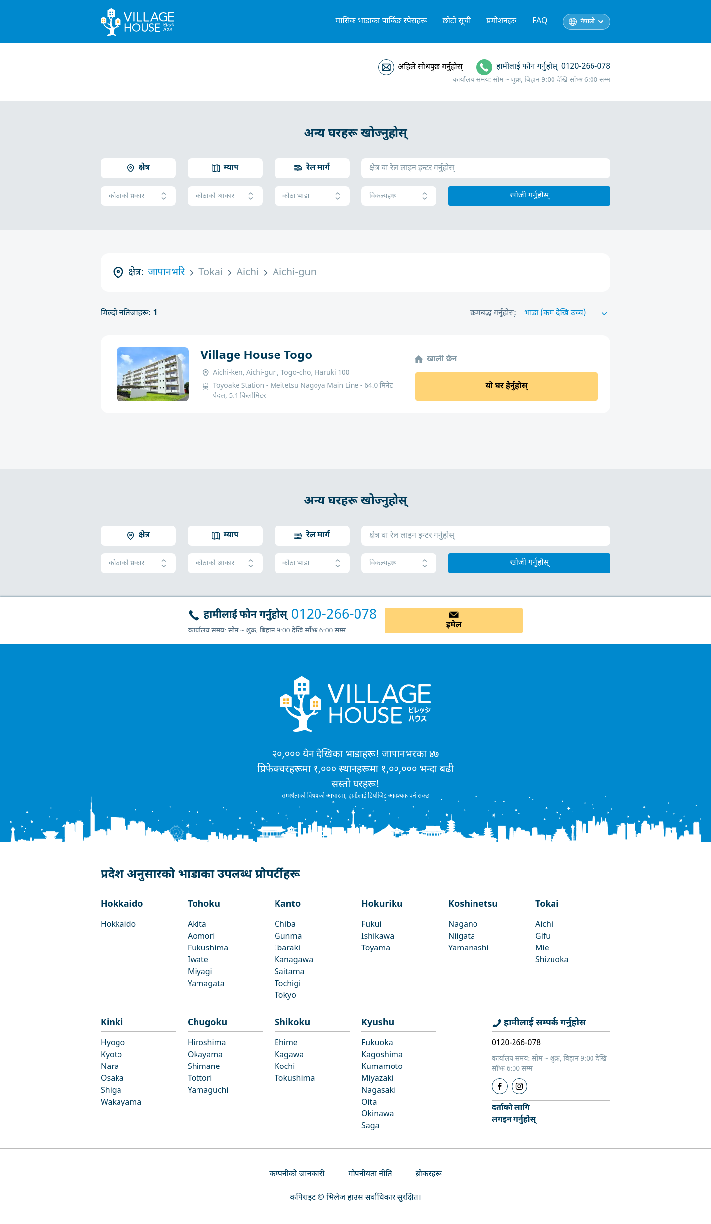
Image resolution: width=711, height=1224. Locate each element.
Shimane (204, 1067)
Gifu (543, 937)
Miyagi (200, 972)
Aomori (201, 937)
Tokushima (295, 1079)
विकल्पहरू (399, 196)
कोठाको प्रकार (138, 196)
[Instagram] (519, 1086)
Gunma (288, 937)
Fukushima (208, 949)
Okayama (205, 1055)
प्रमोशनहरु (501, 21)
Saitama (290, 972)
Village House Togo (256, 356)
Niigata (461, 937)
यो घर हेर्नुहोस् (506, 386)
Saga (370, 1126)
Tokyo (285, 996)
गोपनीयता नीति (370, 1174)
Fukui (371, 925)
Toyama (375, 949)
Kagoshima (382, 1055)
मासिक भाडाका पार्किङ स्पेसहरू (381, 21)
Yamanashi (468, 949)
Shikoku (292, 1022)
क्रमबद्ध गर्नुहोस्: (493, 313)
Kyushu (377, 1022)
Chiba (285, 925)
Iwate (198, 960)
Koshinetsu (473, 904)
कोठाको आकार (225, 196)
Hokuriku (382, 904)
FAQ (539, 21)
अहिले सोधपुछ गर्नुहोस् (430, 67)
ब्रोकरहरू (429, 1174)
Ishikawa (377, 937)
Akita (197, 925)
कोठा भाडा (312, 196)
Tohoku (204, 904)
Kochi (285, 1067)
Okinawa (377, 1114)
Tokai (547, 904)
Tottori (200, 1079)
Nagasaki (378, 1091)
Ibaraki (287, 949)
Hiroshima (207, 1043)
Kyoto (111, 1055)
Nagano (463, 925)
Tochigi (288, 984)
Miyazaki (377, 1079)
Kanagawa (294, 960)
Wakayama (121, 1103)
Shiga (111, 1091)
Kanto (288, 904)
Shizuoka (551, 960)
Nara (109, 1067)
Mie (542, 949)
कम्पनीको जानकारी (296, 1174)
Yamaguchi (208, 1091)
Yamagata (206, 984)
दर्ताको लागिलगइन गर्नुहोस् (514, 1114)
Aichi (544, 925)
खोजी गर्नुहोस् (529, 196)
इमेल (454, 625)
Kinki (112, 1022)
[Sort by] (567, 313)
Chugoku (207, 1022)
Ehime (286, 1043)
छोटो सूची (457, 21)
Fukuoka (377, 1043)
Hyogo (113, 1043)
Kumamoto (382, 1067)
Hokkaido (122, 904)
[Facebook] (500, 1086)
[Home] (355, 703)
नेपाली (587, 22)
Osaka (112, 1079)
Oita (369, 1103)
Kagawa (289, 1055)
